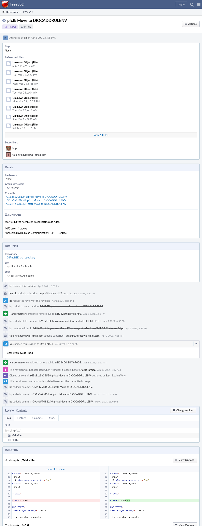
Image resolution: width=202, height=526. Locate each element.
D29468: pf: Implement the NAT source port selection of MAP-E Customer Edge (78, 328)
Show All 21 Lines (55, 469)
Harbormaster (17, 313)
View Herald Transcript (59, 293)
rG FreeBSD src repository (20, 257)
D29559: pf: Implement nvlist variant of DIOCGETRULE (69, 321)
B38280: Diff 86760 (69, 313)
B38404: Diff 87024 (69, 362)
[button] (198, 4)
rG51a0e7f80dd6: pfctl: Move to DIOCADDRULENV (36, 200)
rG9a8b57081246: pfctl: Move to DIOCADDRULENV (36, 196)
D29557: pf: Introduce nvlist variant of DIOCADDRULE (71, 306)
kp (25, 37)
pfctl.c (15, 440)
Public (28, 27)
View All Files (101, 135)
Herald (13, 293)
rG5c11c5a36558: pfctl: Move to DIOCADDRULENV (36, 204)
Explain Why (119, 375)
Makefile (17, 435)
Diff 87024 (46, 344)
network (15, 187)
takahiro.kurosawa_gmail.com (29, 154)
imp (14, 148)
